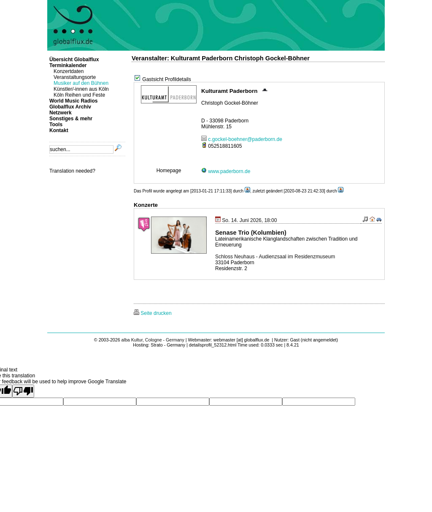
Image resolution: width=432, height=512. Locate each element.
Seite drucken (153, 313)
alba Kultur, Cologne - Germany (153, 339)
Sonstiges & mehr (70, 119)
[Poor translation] (23, 391)
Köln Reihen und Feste (79, 95)
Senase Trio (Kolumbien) (250, 232)
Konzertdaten (69, 71)
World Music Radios (73, 101)
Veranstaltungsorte (75, 77)
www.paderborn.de (225, 171)
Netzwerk (60, 113)
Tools (55, 124)
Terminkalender (67, 65)
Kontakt (58, 130)
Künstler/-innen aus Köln (81, 89)
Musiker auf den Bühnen (81, 83)
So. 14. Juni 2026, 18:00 (246, 220)
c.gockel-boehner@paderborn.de (241, 139)
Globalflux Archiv (70, 107)
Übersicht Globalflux (74, 59)
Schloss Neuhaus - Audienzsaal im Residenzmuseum (275, 257)
